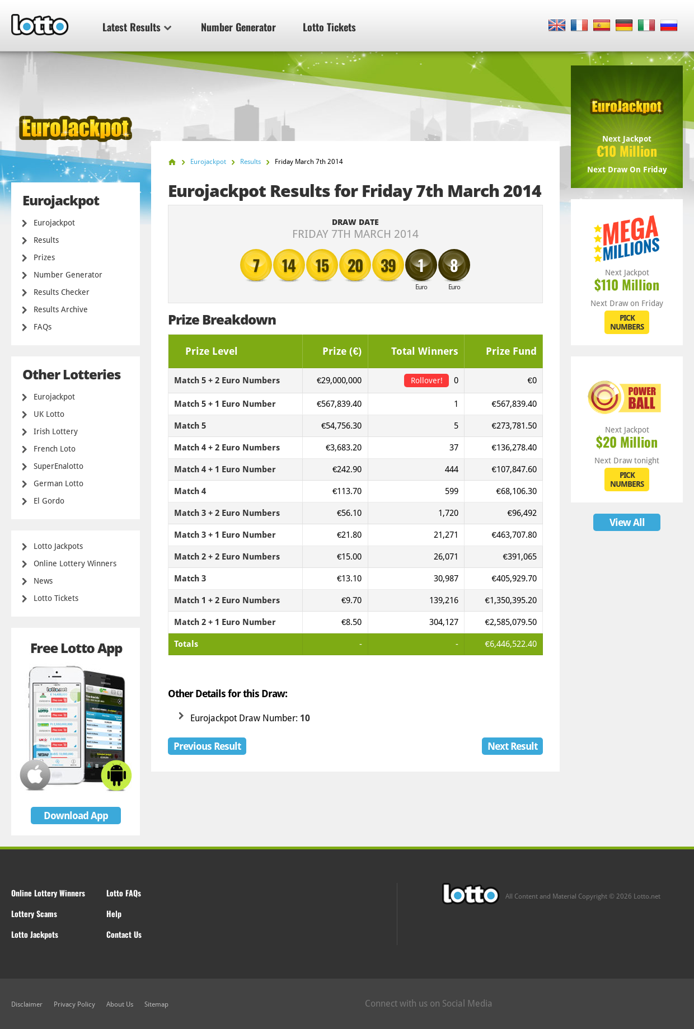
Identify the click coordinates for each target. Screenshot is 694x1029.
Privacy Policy (74, 1004)
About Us (119, 1004)
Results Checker (62, 292)
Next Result (512, 746)
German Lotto (58, 483)
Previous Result (207, 746)
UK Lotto (49, 414)
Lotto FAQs (123, 893)
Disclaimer (27, 1004)
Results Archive (61, 309)
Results (46, 240)
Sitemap (156, 1004)
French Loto (55, 448)
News (43, 580)
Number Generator (238, 27)
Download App (76, 815)
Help (113, 913)
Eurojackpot (54, 222)
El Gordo (49, 500)
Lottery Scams (34, 913)
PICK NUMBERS (627, 322)
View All (627, 522)
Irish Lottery (56, 431)
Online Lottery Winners (75, 563)
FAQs (42, 326)
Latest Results (136, 27)
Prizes (44, 257)
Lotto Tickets (329, 27)
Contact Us (124, 934)
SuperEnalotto (58, 466)
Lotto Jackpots (58, 546)
